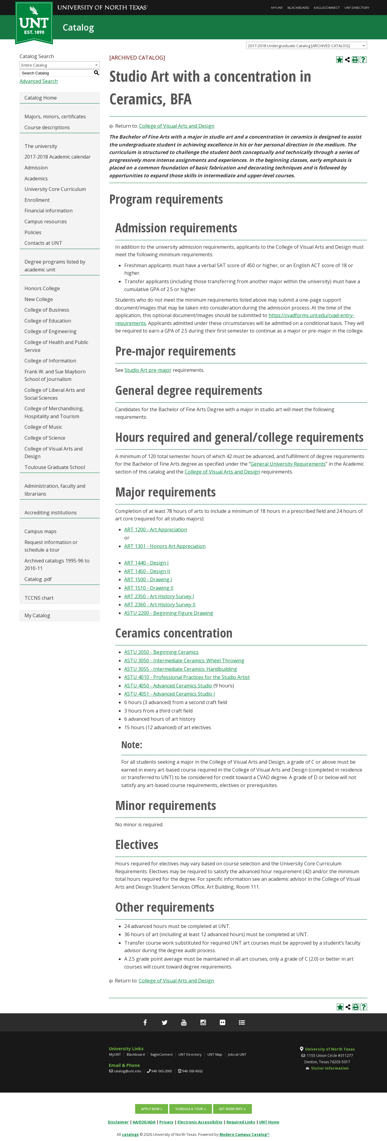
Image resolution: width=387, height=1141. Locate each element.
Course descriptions (47, 127)
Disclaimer (118, 1121)
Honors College (42, 288)
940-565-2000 (161, 1071)
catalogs (130, 1133)
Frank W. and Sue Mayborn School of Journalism (55, 375)
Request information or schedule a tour (51, 546)
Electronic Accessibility (200, 1121)
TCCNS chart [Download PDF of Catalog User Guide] (39, 598)
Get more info (230, 1109)
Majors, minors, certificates (55, 116)
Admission (36, 167)
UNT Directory (356, 8)
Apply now (150, 1109)
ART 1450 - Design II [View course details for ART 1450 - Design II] (147, 571)
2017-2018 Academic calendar (57, 156)
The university (40, 146)
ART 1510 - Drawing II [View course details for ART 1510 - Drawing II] (149, 588)
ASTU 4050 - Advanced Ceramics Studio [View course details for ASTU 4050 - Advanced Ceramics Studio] (168, 685)
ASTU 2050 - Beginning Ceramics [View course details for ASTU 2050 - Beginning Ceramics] (161, 652)
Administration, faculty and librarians (54, 490)
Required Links (240, 1121)
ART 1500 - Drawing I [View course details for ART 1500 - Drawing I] (148, 579)
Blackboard (298, 8)
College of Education (47, 320)
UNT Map (214, 1054)
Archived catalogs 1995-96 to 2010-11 (56, 564)
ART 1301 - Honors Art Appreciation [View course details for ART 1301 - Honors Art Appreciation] (165, 546)
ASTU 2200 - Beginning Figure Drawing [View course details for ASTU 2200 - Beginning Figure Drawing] (168, 613)
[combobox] (306, 45)
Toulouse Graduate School (54, 467)
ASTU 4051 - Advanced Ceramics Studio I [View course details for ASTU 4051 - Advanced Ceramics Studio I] (169, 693)
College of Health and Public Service (56, 346)
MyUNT (277, 8)
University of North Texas (330, 1049)
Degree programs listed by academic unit (54, 265)
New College (38, 299)
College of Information (50, 360)
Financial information (48, 210)
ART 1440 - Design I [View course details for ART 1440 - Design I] (146, 562)
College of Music (43, 427)
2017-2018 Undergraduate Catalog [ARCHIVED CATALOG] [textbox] (299, 45)
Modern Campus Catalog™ (244, 1133)
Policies (32, 232)
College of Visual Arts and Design (53, 452)
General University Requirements (288, 464)
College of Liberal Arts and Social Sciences (54, 394)
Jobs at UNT (237, 1054)
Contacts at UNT (43, 243)
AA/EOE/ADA (144, 1121)
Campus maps (40, 531)
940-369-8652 (192, 1071)
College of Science (44, 437)
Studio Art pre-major (148, 370)
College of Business (46, 310)
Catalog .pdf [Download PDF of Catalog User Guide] (38, 579)
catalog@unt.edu (127, 1071)
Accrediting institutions (50, 512)
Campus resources (45, 221)
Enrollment (37, 200)
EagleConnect (327, 8)
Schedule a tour (189, 1109)
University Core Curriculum (55, 189)
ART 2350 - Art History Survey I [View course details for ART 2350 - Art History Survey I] (159, 596)
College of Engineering (50, 331)
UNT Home (269, 1121)
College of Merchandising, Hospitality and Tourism (54, 412)
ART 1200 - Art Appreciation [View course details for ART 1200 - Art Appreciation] (155, 529)
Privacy (166, 1121)
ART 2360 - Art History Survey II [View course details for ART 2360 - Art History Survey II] (160, 604)
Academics (36, 178)
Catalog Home (40, 97)
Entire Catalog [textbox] (34, 65)
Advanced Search (39, 81)
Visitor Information (330, 1068)
